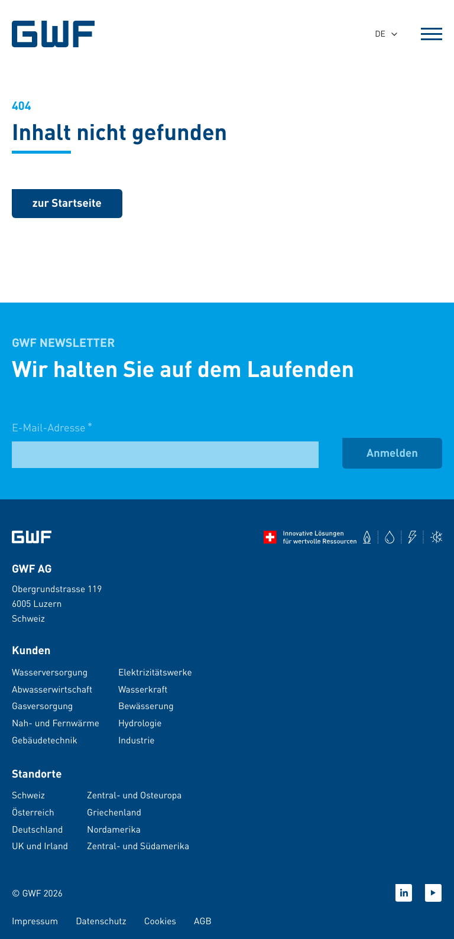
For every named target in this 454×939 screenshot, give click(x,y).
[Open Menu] (431, 34)
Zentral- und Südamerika (138, 846)
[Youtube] (433, 893)
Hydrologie (139, 723)
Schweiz (28, 795)
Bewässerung (146, 705)
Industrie (136, 740)
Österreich (33, 812)
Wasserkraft (142, 689)
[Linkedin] (404, 893)
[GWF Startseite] (55, 34)
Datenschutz (101, 921)
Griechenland (114, 812)
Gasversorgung (42, 705)
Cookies (160, 921)
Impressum (35, 921)
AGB (203, 921)
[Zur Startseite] (31, 537)
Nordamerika (114, 829)
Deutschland (37, 829)
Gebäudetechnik (44, 740)
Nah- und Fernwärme (55, 723)
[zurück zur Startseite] (67, 203)
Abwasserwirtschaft (52, 689)
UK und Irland (40, 846)
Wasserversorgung (49, 672)
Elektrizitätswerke (155, 672)
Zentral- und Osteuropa (134, 795)
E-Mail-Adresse (52, 437)
